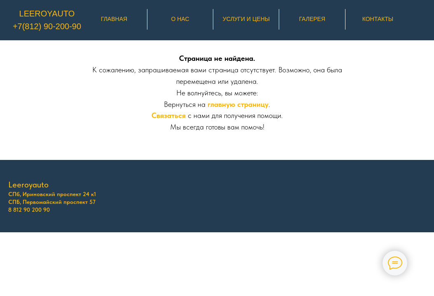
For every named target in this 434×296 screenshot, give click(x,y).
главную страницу (238, 104)
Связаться (169, 115)
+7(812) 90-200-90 (47, 26)
